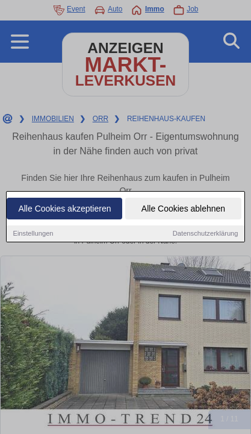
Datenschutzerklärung (205, 233)
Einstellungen (33, 233)
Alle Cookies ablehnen (183, 209)
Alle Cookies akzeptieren (64, 209)
